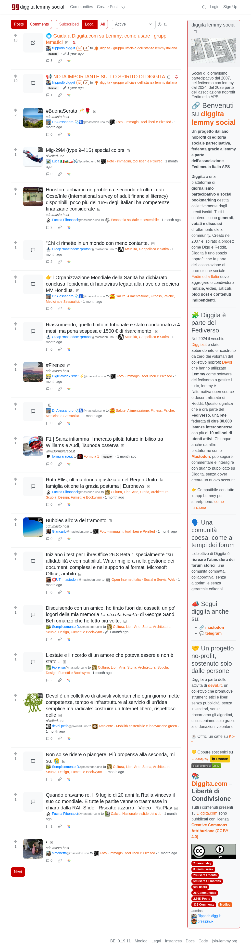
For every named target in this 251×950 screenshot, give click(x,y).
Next (18, 872)
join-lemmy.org (224, 941)
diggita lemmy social (38, 7)
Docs (190, 941)
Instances (173, 941)
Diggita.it (199, 345)
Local (89, 24)
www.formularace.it (60, 451)
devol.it (215, 685)
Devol (227, 362)
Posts (19, 24)
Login (214, 7)
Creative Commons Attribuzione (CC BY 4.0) (209, 831)
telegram (213, 633)
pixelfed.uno (55, 156)
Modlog (225, 904)
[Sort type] (134, 24)
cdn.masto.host (57, 117)
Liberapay (200, 758)
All (102, 24)
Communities (81, 7)
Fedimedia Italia (205, 277)
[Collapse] (195, 32)
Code (203, 941)
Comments (39, 24)
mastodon (214, 627)
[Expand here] (33, 118)
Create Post (107, 7)
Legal (156, 941)
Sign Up (230, 7)
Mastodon (200, 456)
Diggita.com (209, 783)
